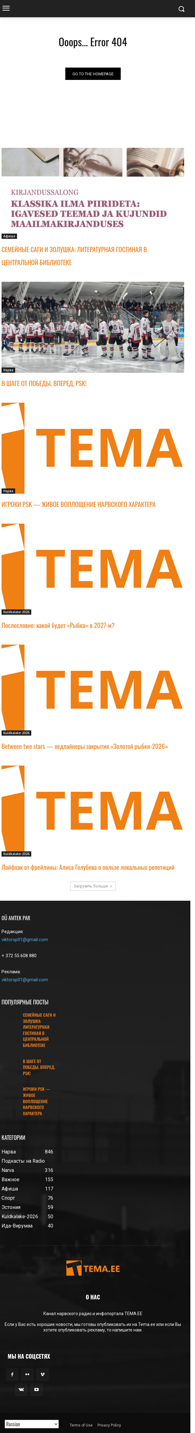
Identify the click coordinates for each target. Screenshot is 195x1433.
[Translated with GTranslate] (32, 1424)
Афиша (9, 236)
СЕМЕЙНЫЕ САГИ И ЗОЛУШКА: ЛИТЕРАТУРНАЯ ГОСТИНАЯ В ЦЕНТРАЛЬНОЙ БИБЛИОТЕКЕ (39, 1029)
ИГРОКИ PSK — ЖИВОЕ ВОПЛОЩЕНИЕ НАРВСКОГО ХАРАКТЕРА (79, 504)
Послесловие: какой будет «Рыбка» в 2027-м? (58, 625)
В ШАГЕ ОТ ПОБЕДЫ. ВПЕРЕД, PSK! (44, 383)
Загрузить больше (93, 886)
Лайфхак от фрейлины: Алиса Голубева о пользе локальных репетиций (88, 867)
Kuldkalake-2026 (16, 612)
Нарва (8, 370)
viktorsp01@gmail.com (25, 939)
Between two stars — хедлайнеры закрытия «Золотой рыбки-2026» (85, 746)
